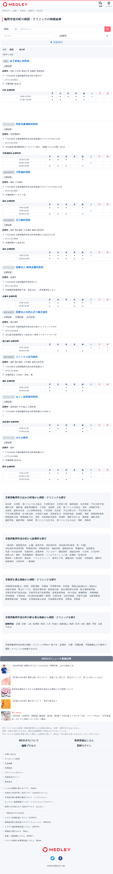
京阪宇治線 (81, 596)
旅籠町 (79, 514)
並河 (77, 624)
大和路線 (21, 596)
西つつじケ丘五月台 (44, 520)
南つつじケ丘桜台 (71, 507)
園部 (89, 624)
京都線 (45, 586)
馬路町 (88, 520)
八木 (48, 624)
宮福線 (23, 599)
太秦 (100, 624)
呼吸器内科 (31, 548)
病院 (6, 61)
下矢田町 (48, 510)
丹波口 (55, 624)
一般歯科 (31, 561)
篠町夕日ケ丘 (74, 517)
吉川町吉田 (27, 514)
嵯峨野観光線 (11, 599)
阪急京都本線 (39, 589)
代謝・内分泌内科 (13, 551)
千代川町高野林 (12, 514)
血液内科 (39, 551)
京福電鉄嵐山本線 (37, 599)
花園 (18, 624)
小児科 (85, 551)
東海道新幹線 (58, 592)
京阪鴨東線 (94, 596)
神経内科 (56, 548)
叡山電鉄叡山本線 (69, 589)
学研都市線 (55, 586)
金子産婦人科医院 (19, 61)
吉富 (83, 624)
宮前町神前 (68, 514)
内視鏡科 (89, 558)
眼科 (18, 555)
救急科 (28, 558)
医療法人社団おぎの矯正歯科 (31, 312)
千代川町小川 (69, 510)
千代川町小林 (84, 510)
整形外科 (39, 555)
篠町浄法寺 (19, 510)
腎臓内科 (79, 548)
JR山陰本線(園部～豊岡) (39, 596)
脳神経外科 (68, 548)
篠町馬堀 (20, 520)
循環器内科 (21, 545)
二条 (29, 624)
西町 (80, 520)
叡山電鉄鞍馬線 (87, 589)
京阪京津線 (10, 589)
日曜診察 (19, 317)
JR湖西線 (9, 596)
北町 (59, 507)
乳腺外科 (29, 551)
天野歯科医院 (23, 172)
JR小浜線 (72, 592)
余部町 (51, 507)
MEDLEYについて (29, 740)
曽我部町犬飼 (11, 517)
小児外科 (95, 551)
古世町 (17, 504)
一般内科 (9, 545)
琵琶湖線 (35, 586)
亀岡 (72, 624)
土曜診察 (8, 66)
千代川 (8, 627)
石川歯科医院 (23, 220)
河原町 (8, 510)
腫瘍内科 (69, 558)
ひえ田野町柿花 (34, 510)
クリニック (9, 124)
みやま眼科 (22, 437)
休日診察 (31, 317)
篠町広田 (9, 507)
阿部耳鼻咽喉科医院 (27, 124)
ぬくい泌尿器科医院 (27, 397)
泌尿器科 (90, 548)
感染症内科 (75, 551)
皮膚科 (73, 555)
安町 (85, 507)
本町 (37, 517)
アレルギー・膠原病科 (56, 551)
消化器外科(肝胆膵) (14, 548)
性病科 (79, 558)
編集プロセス (29, 745)
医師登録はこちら (84, 740)
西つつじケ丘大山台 (66, 520)
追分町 (8, 504)
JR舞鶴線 (93, 592)
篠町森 (85, 517)
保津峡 (36, 624)
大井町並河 (49, 504)
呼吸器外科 (44, 548)
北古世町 (84, 504)
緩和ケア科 (57, 558)
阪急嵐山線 (53, 589)
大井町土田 (62, 504)
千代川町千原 (97, 504)
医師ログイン (84, 745)
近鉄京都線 (69, 596)
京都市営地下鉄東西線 (39, 592)
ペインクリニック (41, 558)
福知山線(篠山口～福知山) (84, 586)
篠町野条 (9, 520)
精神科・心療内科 (13, 558)
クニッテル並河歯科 (27, 357)
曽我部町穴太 (26, 517)
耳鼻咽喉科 (28, 555)
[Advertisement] (57, 112)
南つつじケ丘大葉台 (32, 504)
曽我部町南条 (97, 514)
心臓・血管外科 (36, 545)
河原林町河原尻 (49, 517)
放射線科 (9, 561)
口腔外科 (20, 561)
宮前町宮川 (55, 514)
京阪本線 (57, 596)
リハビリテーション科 (56, 555)
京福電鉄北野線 (55, 599)
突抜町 (62, 517)
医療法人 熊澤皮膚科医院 (29, 267)
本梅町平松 (94, 507)
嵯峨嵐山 (64, 624)
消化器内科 (51, 545)
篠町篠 (19, 507)
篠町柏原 (74, 504)
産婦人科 (9, 555)
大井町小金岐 (41, 514)
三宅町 (43, 507)
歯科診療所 (9, 172)
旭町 (87, 514)
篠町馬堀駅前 (31, 507)
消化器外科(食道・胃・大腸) (72, 545)
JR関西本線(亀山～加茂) (17, 586)
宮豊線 (68, 599)
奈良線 (66, 586)
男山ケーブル (24, 589)
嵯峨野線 (83, 592)
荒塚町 (30, 520)
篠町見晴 (95, 517)
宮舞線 (77, 599)
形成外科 (82, 555)
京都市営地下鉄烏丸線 (16, 592)
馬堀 (43, 624)
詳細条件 (56, 42)
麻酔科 (98, 558)
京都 (24, 624)
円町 (94, 624)
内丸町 (58, 510)
